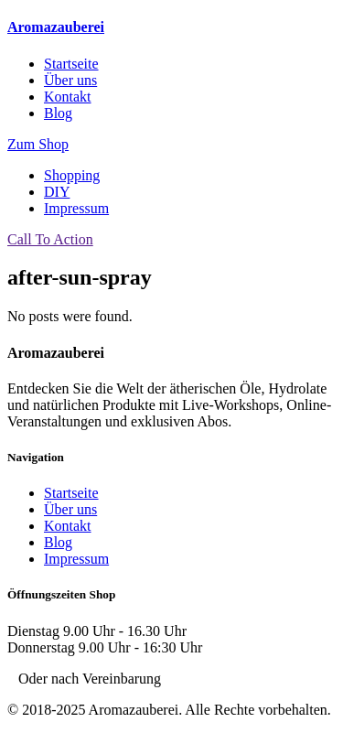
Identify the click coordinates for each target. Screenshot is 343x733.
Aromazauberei (55, 27)
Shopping (72, 175)
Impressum (76, 208)
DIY (57, 191)
